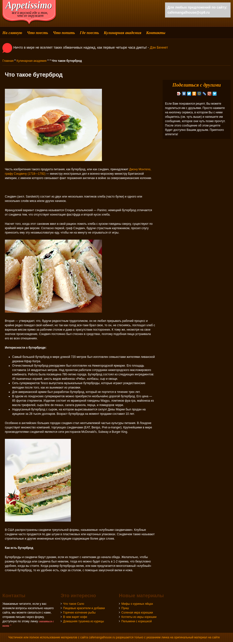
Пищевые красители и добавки (84, 608)
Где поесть (89, 33)
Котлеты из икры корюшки (139, 617)
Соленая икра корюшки (137, 612)
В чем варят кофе (75, 617)
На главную (12, 33)
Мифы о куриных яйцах (137, 604)
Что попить (64, 33)
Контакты (155, 33)
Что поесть (37, 33)
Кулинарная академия (122, 33)
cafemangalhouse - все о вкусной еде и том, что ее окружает (29, 13)
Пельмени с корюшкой (136, 621)
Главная (8, 61)
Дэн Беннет (159, 47)
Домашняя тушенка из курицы (83, 621)
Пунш (125, 608)
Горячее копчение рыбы (79, 612)
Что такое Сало (73, 604)
